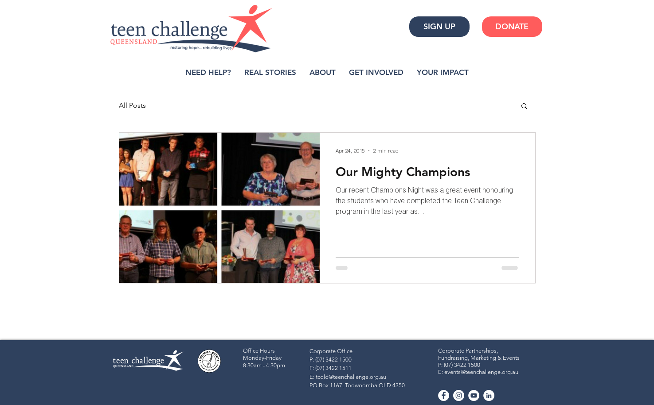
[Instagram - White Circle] (458, 395)
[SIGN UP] (439, 26)
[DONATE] (512, 26)
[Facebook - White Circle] (443, 395)
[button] (524, 106)
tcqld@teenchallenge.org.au (351, 377)
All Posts (132, 105)
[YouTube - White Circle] (473, 395)
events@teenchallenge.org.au (481, 372)
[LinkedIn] (488, 395)
